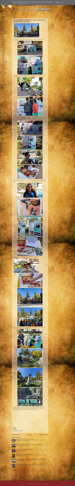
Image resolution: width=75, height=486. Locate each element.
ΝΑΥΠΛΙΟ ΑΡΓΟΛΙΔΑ (5, 61)
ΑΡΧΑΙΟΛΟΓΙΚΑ (4, 31)
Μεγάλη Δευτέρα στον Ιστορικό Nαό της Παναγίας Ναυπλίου (24, 449)
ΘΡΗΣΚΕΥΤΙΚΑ (4, 40)
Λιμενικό (3, 57)
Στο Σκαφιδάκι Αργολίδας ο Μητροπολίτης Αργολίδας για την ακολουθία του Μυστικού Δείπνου (29, 464)
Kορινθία (3, 88)
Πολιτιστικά (3, 71)
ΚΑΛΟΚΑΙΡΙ (3, 48)
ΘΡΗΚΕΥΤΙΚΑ (4, 39)
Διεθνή (3, 36)
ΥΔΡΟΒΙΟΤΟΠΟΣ (4, 84)
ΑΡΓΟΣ (3, 27)
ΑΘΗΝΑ (3, 21)
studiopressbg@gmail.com (5, 14)
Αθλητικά (3, 22)
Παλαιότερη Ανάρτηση (43, 434)
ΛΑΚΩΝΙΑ (3, 56)
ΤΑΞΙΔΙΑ (3, 76)
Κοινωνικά (3, 52)
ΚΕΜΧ (3, 49)
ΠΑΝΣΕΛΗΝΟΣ (4, 67)
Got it (62, 2)
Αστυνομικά (3, 34)
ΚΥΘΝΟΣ (3, 54)
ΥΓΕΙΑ (3, 83)
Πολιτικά (3, 70)
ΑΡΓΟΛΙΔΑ (3, 25)
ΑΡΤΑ (2, 30)
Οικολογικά (3, 65)
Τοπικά (3, 80)
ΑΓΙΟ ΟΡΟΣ (3, 18)
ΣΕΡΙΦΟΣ (3, 75)
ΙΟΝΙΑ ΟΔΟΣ (4, 44)
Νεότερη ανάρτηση (15, 434)
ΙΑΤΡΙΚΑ (3, 43)
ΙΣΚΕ (2, 45)
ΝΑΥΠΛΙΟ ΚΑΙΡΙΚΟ (4, 62)
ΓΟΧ (2, 35)
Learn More (57, 2)
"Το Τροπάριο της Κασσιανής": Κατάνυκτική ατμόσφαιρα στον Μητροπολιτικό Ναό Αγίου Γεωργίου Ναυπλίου (31, 459)
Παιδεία (3, 66)
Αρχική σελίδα (29, 434)
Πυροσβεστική (4, 74)
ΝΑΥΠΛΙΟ (3, 58)
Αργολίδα (3, 26)
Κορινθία (3, 53)
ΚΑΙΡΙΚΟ (3, 47)
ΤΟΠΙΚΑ (3, 79)
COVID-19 (3, 85)
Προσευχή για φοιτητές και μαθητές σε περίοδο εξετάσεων (24, 454)
